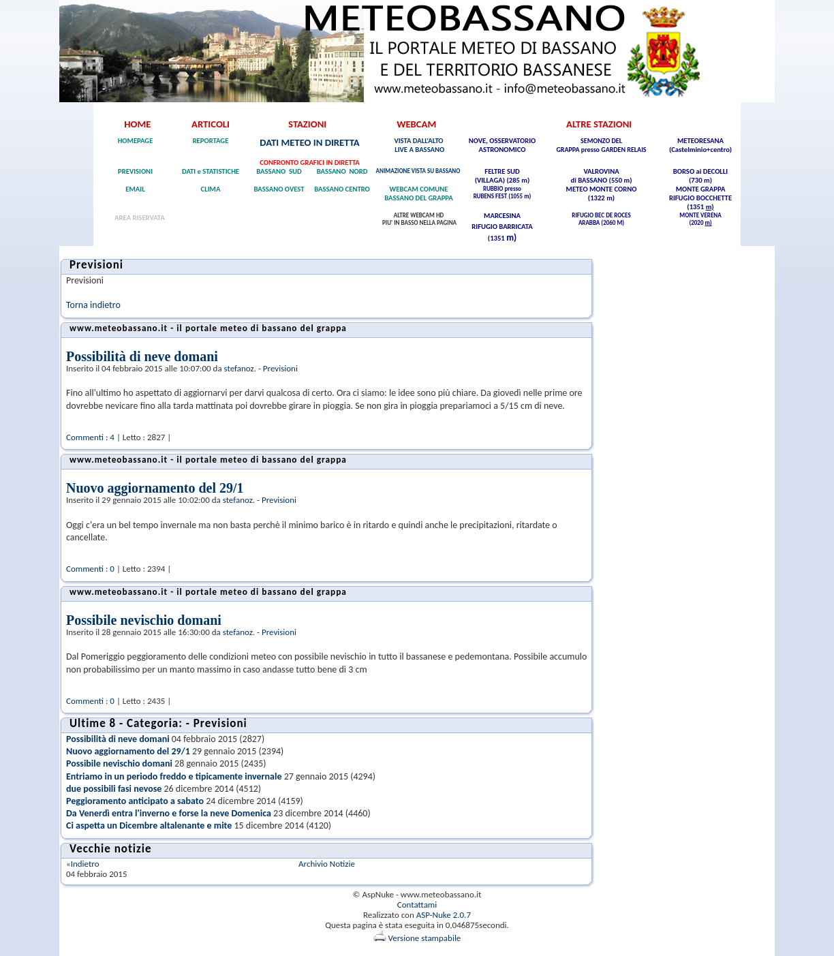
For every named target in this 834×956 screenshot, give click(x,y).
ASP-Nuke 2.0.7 (443, 915)
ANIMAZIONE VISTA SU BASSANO (419, 170)
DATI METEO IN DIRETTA (309, 142)
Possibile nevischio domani (143, 620)
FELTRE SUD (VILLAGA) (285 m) (502, 176)
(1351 (696, 206)
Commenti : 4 (90, 437)
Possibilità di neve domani (142, 356)
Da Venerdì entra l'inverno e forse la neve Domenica (168, 813)
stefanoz (239, 368)
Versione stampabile (417, 938)
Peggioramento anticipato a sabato (135, 801)
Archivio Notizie (326, 864)
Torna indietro (93, 305)
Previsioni (280, 368)
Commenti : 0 (90, 569)
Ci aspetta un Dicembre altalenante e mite (149, 825)
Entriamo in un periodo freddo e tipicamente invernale (173, 776)
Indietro (85, 864)
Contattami (417, 904)
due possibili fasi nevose (113, 789)
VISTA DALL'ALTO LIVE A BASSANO (418, 145)
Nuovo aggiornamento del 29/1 (155, 487)
